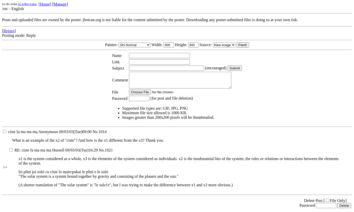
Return (8, 31)
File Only (335, 203)
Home (45, 4)
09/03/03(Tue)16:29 (53, 153)
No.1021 (106, 153)
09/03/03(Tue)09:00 (47, 135)
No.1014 (100, 135)
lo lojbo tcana (27, 4)
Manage (60, 4)
